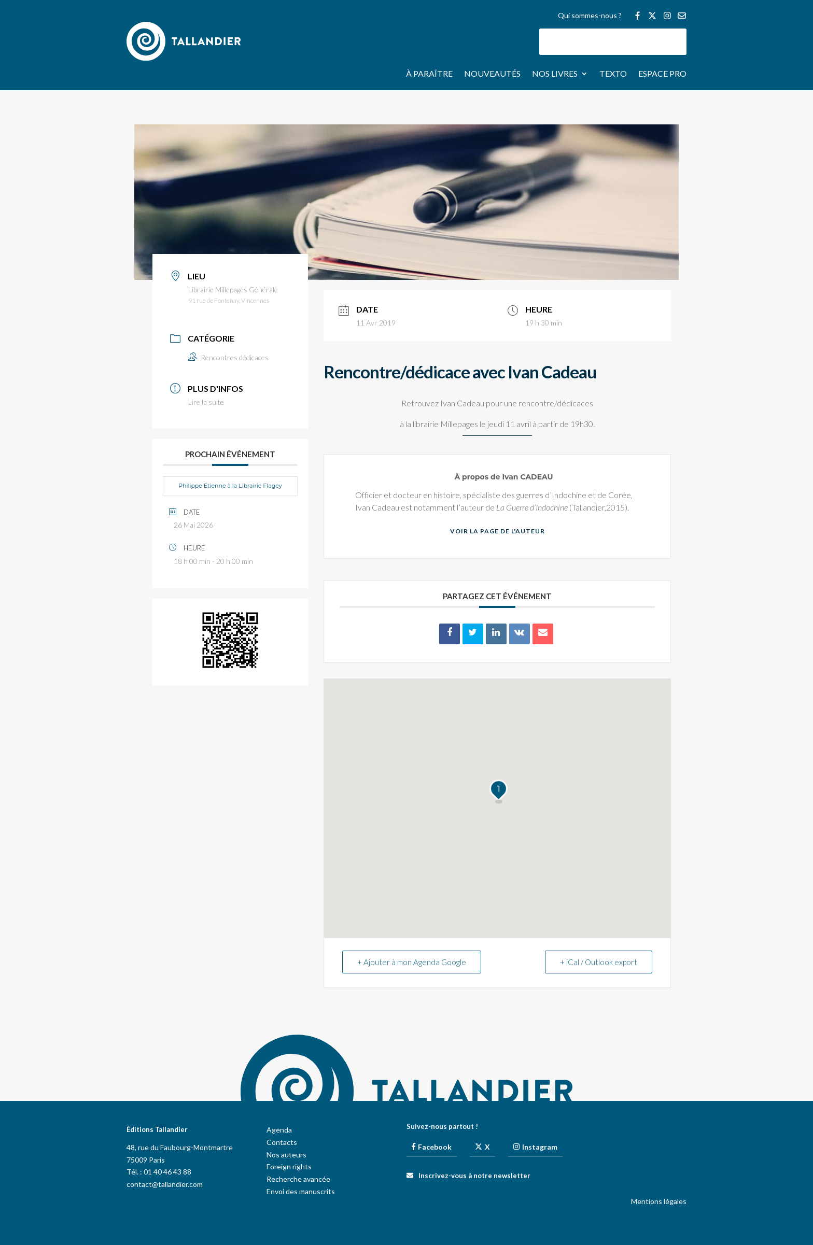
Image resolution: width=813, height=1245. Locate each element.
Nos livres (555, 74)
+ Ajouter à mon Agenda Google (411, 962)
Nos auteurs (286, 1154)
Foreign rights (289, 1166)
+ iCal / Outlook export (598, 962)
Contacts (282, 1142)
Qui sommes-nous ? (590, 16)
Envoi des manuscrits (301, 1191)
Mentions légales (658, 1201)
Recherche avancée (298, 1179)
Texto (613, 74)
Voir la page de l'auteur (497, 531)
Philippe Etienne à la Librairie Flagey (230, 485)
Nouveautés (492, 74)
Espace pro (662, 74)
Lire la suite (206, 402)
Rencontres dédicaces (228, 357)
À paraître (429, 74)
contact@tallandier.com (165, 1184)
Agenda (279, 1129)
